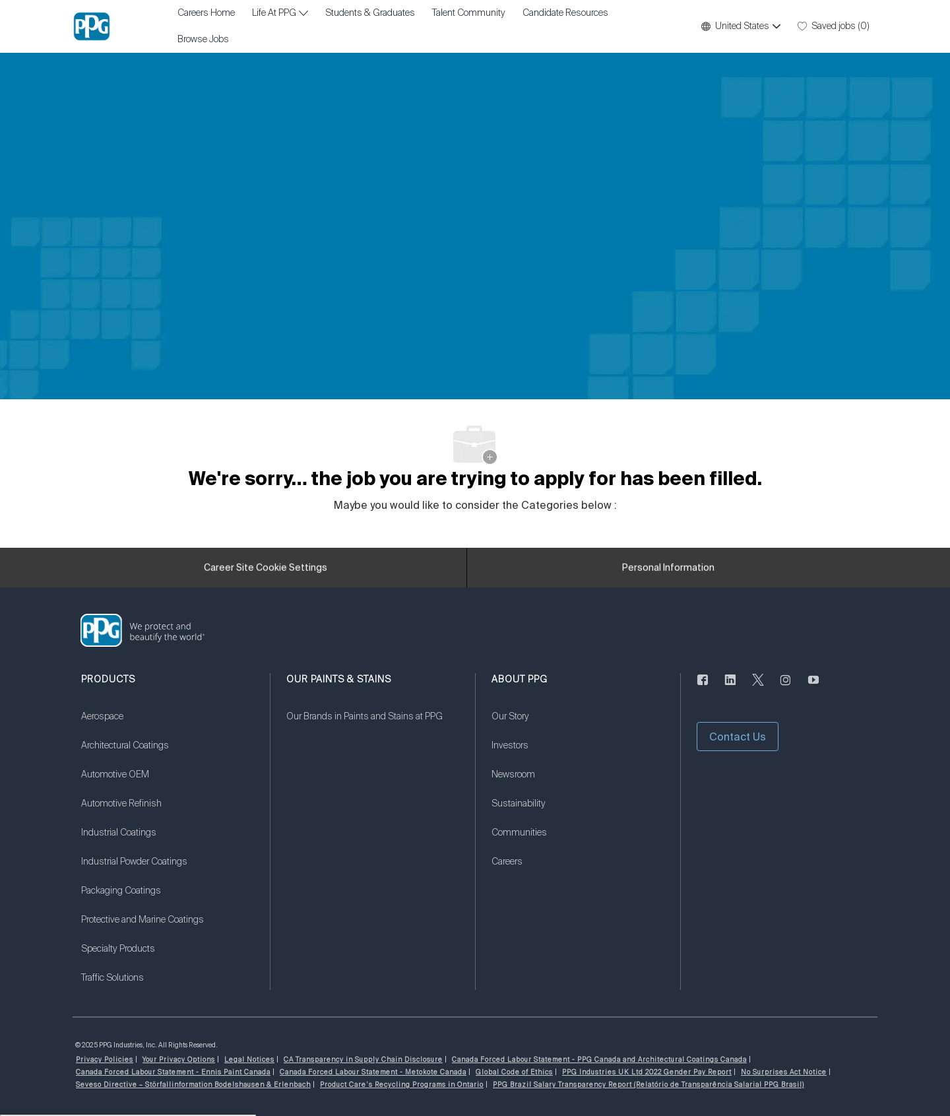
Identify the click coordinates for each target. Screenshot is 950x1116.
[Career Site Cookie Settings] (265, 571)
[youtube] (813, 687)
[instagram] (786, 687)
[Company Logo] (92, 26)
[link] (167, 724)
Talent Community (468, 13)
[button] (740, 26)
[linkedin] (730, 687)
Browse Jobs (203, 39)
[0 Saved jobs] (834, 26)
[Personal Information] (668, 571)
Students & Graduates (370, 13)
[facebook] (703, 687)
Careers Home (206, 13)
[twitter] (758, 687)
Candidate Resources (565, 13)
